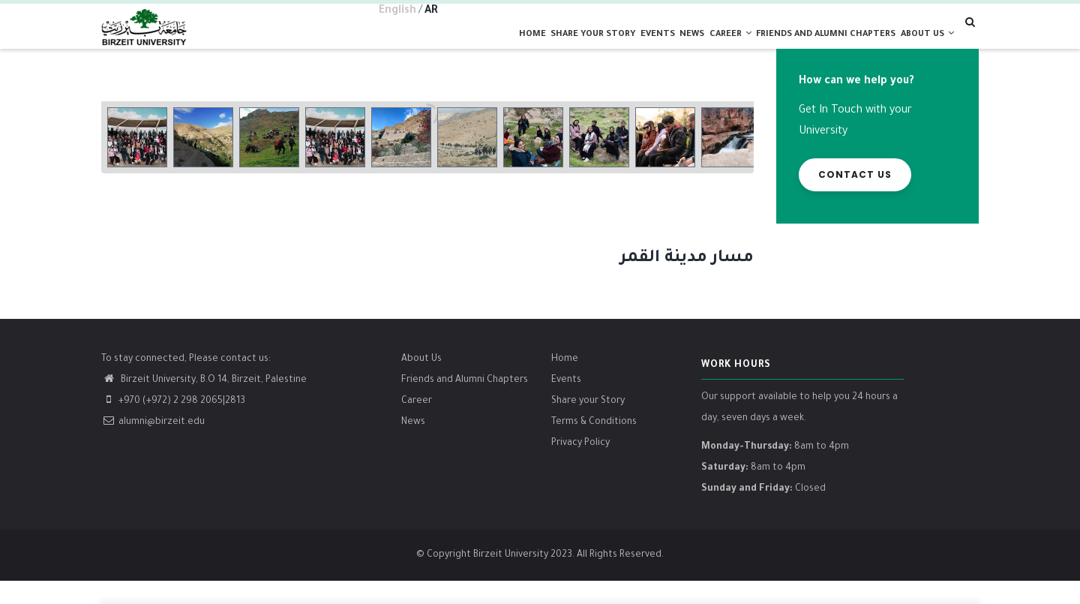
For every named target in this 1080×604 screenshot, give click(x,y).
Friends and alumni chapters (809, 46)
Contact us (855, 197)
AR (431, 11)
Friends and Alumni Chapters (464, 403)
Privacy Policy (580, 466)
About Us (421, 382)
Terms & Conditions (594, 445)
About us (921, 46)
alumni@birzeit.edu (153, 445)
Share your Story (531, 46)
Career (703, 46)
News (653, 46)
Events (607, 46)
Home (459, 46)
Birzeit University (510, 578)
